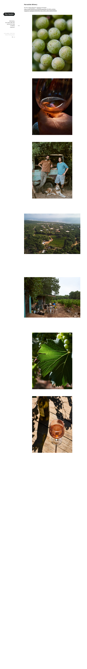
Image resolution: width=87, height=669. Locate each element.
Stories (12, 25)
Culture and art (10, 22)
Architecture (11, 24)
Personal (12, 21)
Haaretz (39, 7)
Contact (12, 27)
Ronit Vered (32, 7)
